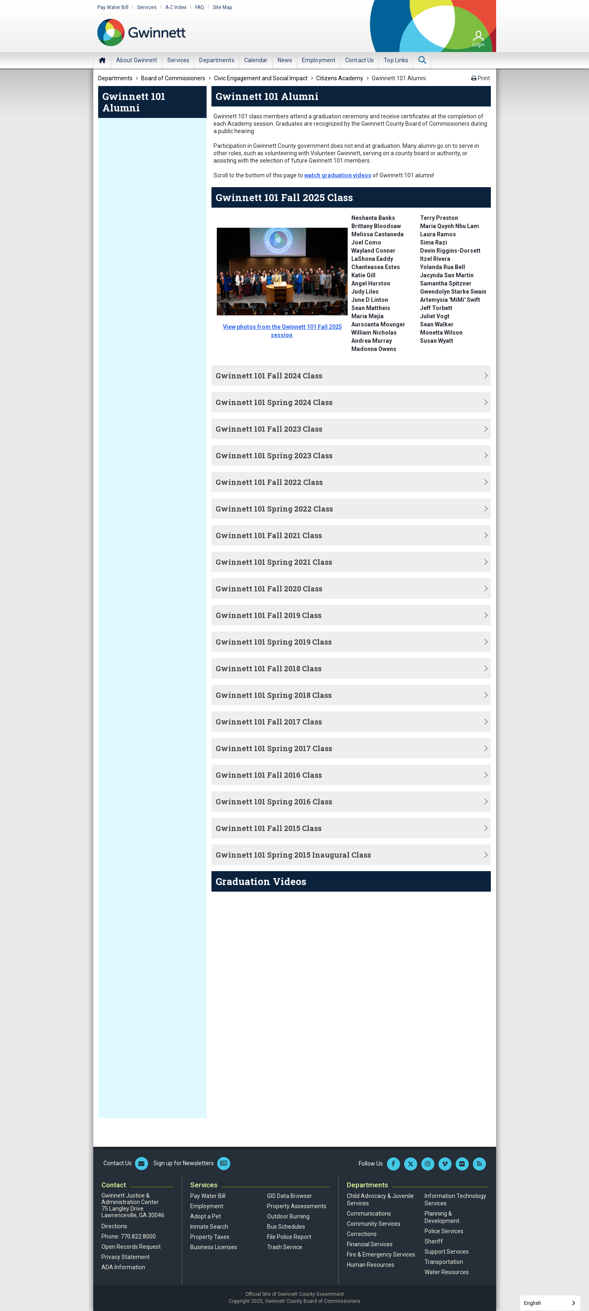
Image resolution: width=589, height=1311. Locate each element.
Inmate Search (209, 1226)
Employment (206, 1206)
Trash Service (284, 1247)
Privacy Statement (125, 1257)
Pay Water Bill (112, 7)
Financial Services (370, 1244)
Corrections (362, 1234)
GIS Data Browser (289, 1196)
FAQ (199, 7)
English (532, 1303)
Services (147, 7)
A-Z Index (176, 7)
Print (480, 78)
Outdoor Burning (288, 1216)
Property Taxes (209, 1237)
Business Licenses (213, 1247)
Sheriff (434, 1241)
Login (478, 45)
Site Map (222, 7)
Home (102, 60)
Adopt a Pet (205, 1216)
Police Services (444, 1231)
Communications (369, 1213)
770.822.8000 (138, 1236)
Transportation (444, 1262)
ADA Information (123, 1267)
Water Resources (447, 1272)
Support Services (447, 1251)
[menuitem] (136, 60)
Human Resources (370, 1264)
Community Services (373, 1223)
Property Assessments (296, 1206)
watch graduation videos (337, 175)
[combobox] (550, 1303)
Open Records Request (131, 1246)
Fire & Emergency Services (381, 1254)
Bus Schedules (286, 1226)
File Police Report (289, 1237)
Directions (114, 1226)
